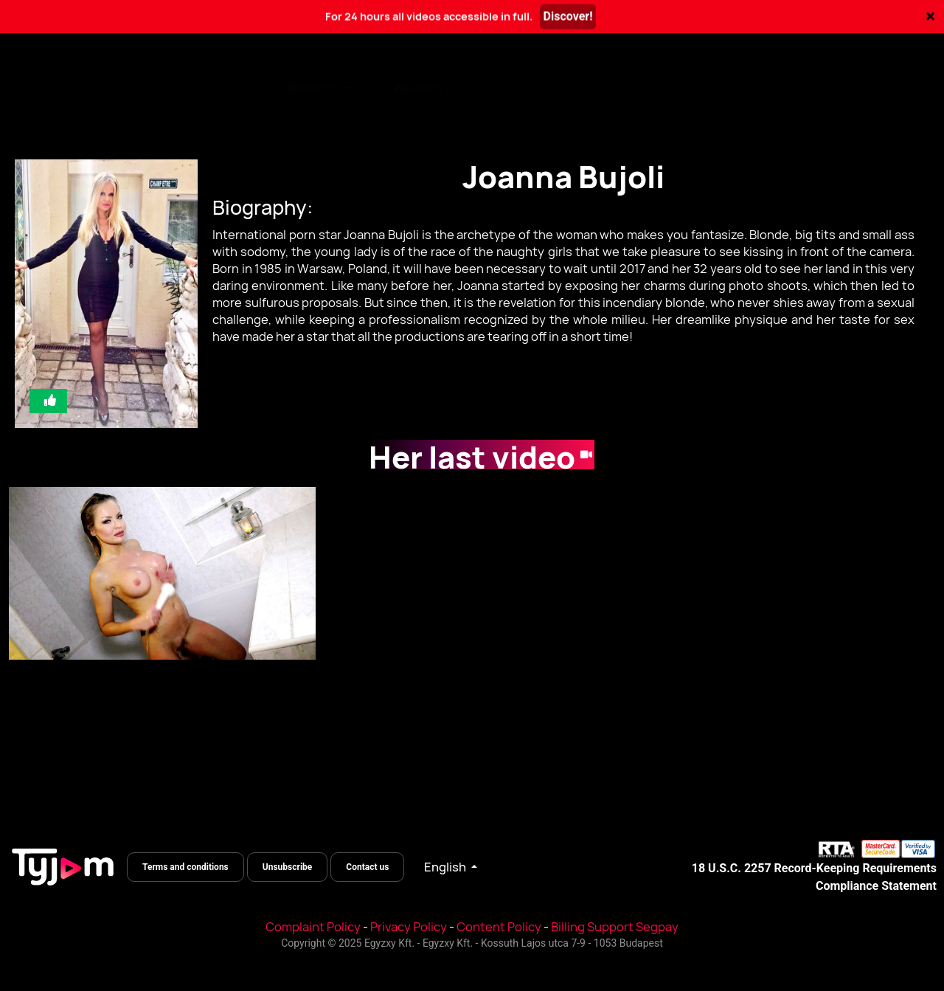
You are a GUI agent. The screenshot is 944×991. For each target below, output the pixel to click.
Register (894, 88)
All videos (42, 88)
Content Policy (499, 927)
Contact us (367, 867)
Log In (802, 88)
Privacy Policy (408, 927)
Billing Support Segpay (614, 927)
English (446, 867)
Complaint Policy (313, 927)
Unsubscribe (288, 867)
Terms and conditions (185, 867)
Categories (133, 88)
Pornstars (225, 88)
